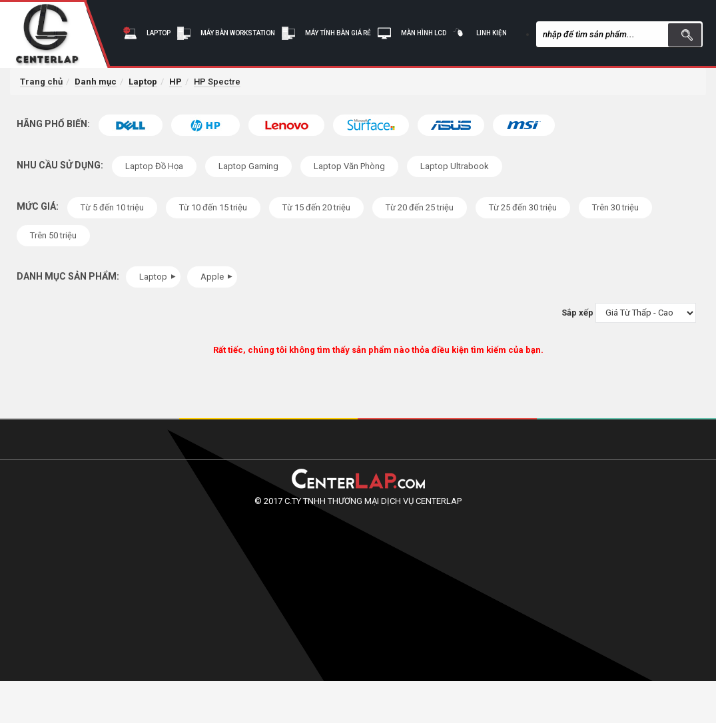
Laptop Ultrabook (454, 166)
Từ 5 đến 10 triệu (112, 207)
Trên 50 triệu (53, 235)
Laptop (159, 277)
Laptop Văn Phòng (349, 166)
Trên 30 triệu (615, 207)
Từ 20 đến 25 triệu (420, 207)
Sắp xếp (577, 313)
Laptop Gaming (248, 166)
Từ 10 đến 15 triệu (213, 207)
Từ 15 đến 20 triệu (316, 207)
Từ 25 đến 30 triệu (523, 207)
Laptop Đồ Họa (154, 166)
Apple (218, 277)
